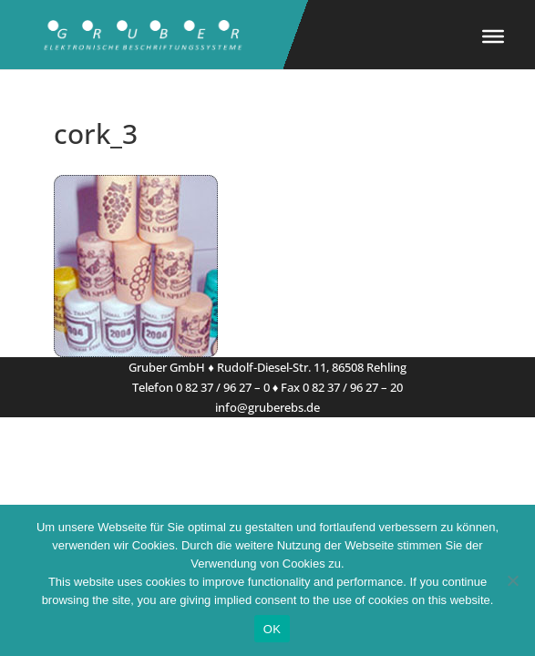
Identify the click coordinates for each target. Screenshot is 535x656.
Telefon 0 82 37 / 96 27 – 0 (201, 387)
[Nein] (512, 580)
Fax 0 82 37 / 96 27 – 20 (342, 387)
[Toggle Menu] (493, 36)
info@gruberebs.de (267, 407)
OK (272, 629)
